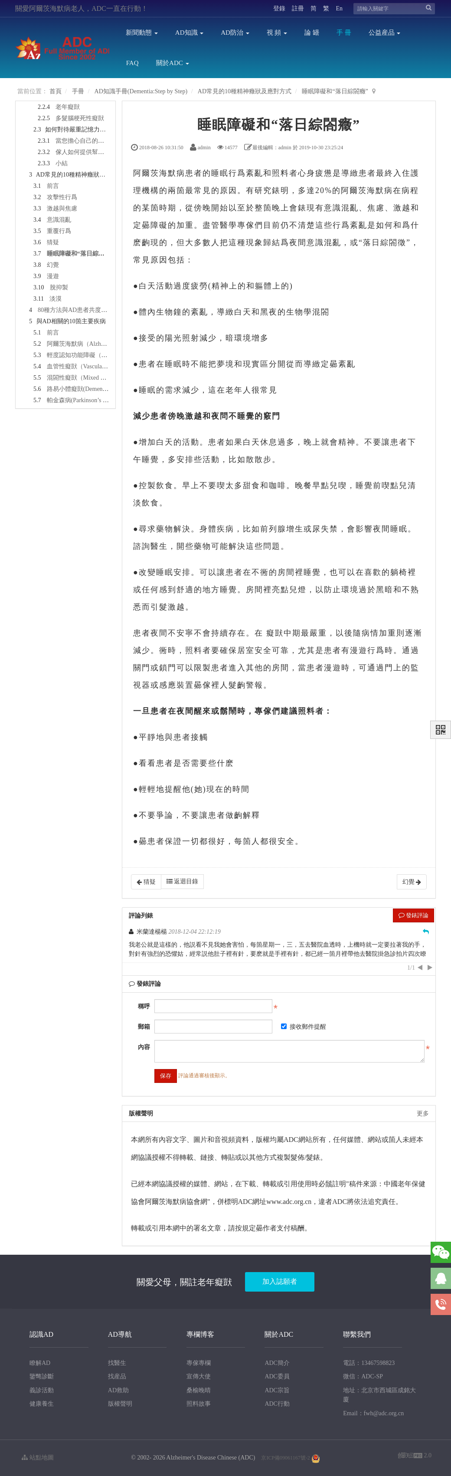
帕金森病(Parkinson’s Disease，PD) (92, 400)
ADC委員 (277, 1376)
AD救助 (118, 1390)
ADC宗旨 (277, 1390)
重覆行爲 (59, 231)
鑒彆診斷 (41, 1376)
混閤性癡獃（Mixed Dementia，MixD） (99, 377)
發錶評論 (413, 915)
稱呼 (144, 1006)
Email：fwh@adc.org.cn (373, 1413)
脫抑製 (59, 287)
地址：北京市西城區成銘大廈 (379, 1395)
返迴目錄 (183, 881)
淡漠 (55, 298)
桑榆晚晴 (198, 1390)
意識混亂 (59, 219)
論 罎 (311, 32)
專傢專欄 (198, 1363)
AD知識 (189, 32)
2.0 (414, 1456)
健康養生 (41, 1404)
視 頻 (277, 32)
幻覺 (53, 265)
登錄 (279, 8)
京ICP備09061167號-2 (285, 1458)
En (339, 8)
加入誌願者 (279, 1281)
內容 (144, 1047)
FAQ (132, 62)
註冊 (298, 8)
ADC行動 (277, 1404)
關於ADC (172, 62)
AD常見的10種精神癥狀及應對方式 (244, 91)
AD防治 (235, 32)
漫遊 (53, 276)
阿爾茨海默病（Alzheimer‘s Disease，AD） (103, 344)
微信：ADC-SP (363, 1376)
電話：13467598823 (369, 1363)
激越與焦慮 (62, 208)
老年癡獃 (68, 107)
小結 (62, 163)
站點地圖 (38, 1457)
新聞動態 (142, 32)
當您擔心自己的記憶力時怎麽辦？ (101, 141)
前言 (53, 186)
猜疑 (53, 242)
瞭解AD (39, 1363)
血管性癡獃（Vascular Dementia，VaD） (99, 366)
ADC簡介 (277, 1363)
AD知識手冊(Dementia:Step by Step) (141, 91)
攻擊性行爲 (62, 197)
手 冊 (344, 32)
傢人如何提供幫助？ (83, 152)
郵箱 (144, 1026)
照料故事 (198, 1404)
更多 (423, 1113)
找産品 (117, 1376)
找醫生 (117, 1363)
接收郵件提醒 (303, 1026)
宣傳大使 (198, 1376)
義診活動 (41, 1390)
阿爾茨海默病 (159, 173)
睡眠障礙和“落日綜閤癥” (335, 91)
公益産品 (385, 32)
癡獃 (275, 633)
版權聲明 (120, 1404)
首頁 (55, 91)
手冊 (78, 91)
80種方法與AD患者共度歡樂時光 (81, 310)
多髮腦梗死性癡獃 (80, 118)
